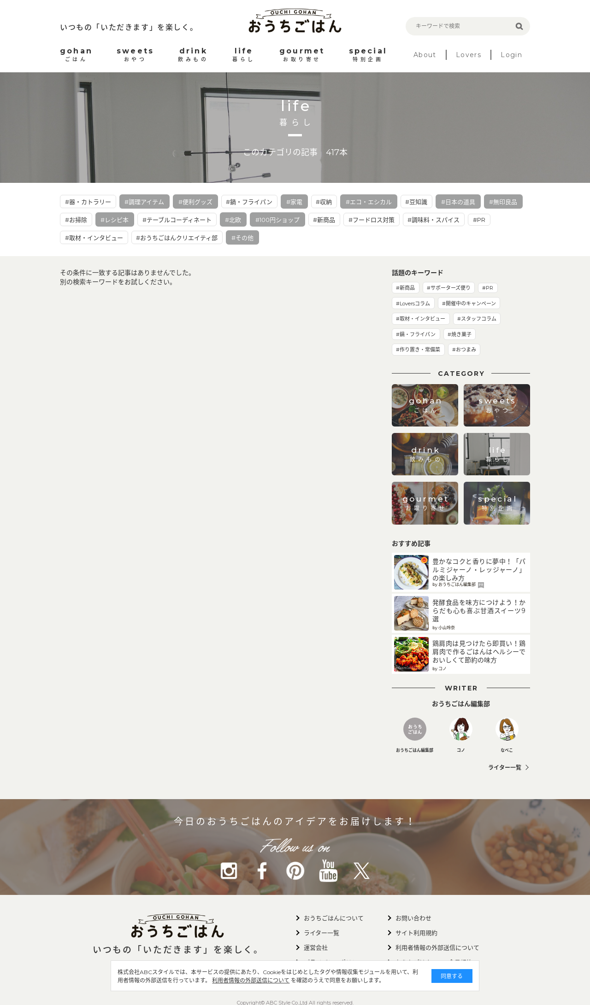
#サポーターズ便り (449, 288)
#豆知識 (416, 201)
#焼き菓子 (460, 334)
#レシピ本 (114, 219)
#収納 (324, 201)
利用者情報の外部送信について (250, 980)
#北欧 (233, 219)
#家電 (294, 201)
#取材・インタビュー (94, 237)
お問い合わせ (413, 918)
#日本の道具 (458, 201)
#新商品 (324, 219)
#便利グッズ (195, 201)
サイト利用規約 (416, 932)
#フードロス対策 (371, 219)
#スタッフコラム (476, 319)
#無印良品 (503, 201)
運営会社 (316, 947)
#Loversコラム (413, 303)
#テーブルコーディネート (177, 219)
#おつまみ (464, 349)
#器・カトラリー (88, 201)
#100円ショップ (277, 219)
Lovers (468, 55)
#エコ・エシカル (369, 201)
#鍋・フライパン (249, 201)
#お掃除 (76, 219)
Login (511, 55)
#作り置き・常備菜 (418, 349)
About (425, 55)
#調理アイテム (144, 201)
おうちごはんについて (334, 918)
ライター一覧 (504, 767)
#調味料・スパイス (433, 219)
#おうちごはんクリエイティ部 (177, 237)
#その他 (242, 237)
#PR (479, 219)
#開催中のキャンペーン (469, 303)
